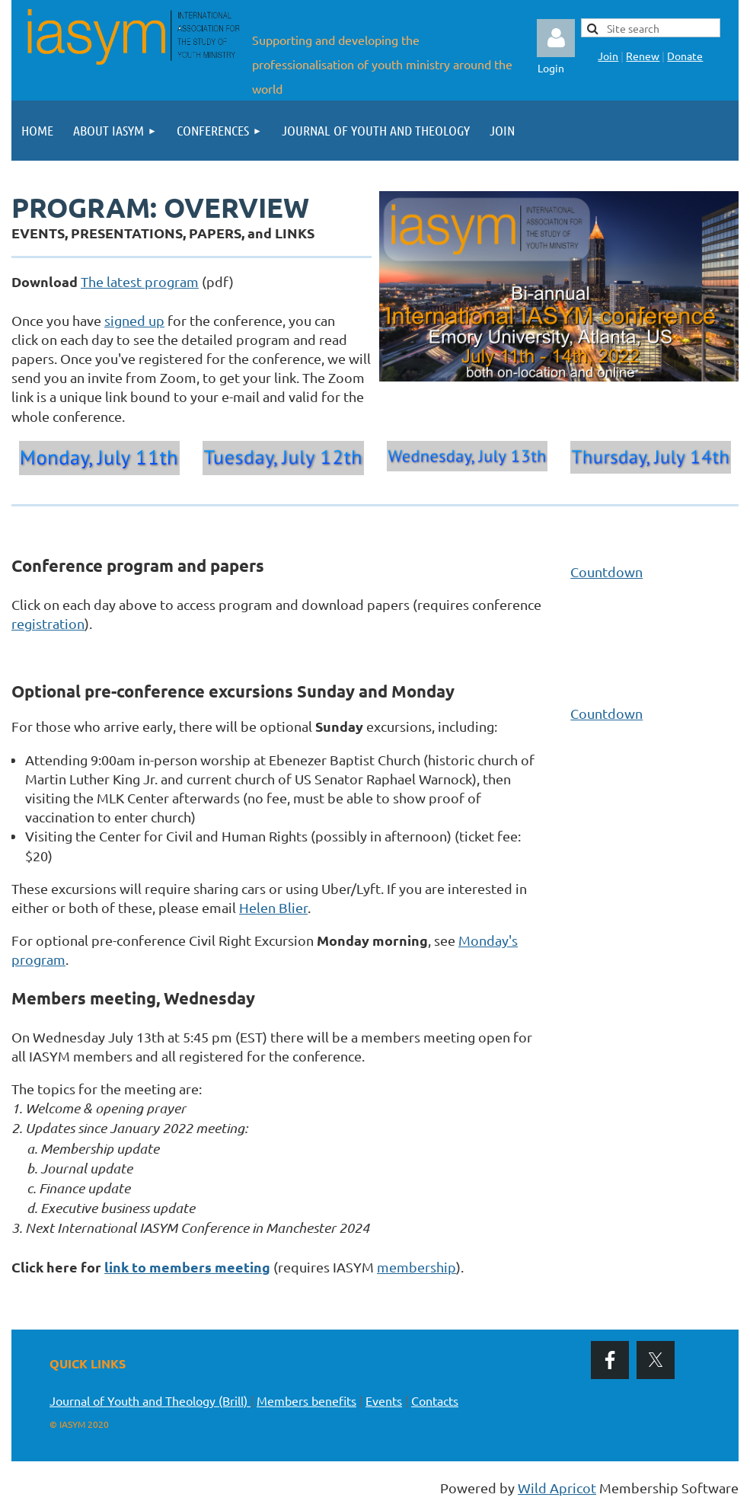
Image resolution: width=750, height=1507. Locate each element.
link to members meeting (187, 1267)
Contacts (434, 1400)
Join (608, 55)
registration (48, 623)
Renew (642, 55)
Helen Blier (273, 907)
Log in (556, 38)
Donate (685, 55)
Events (383, 1400)
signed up (134, 320)
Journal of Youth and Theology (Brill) (150, 1400)
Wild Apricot (557, 1488)
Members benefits (306, 1400)
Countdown (606, 571)
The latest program (140, 281)
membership (416, 1267)
